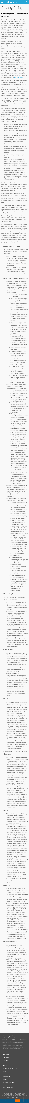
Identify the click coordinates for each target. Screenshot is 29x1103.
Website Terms (18, 77)
